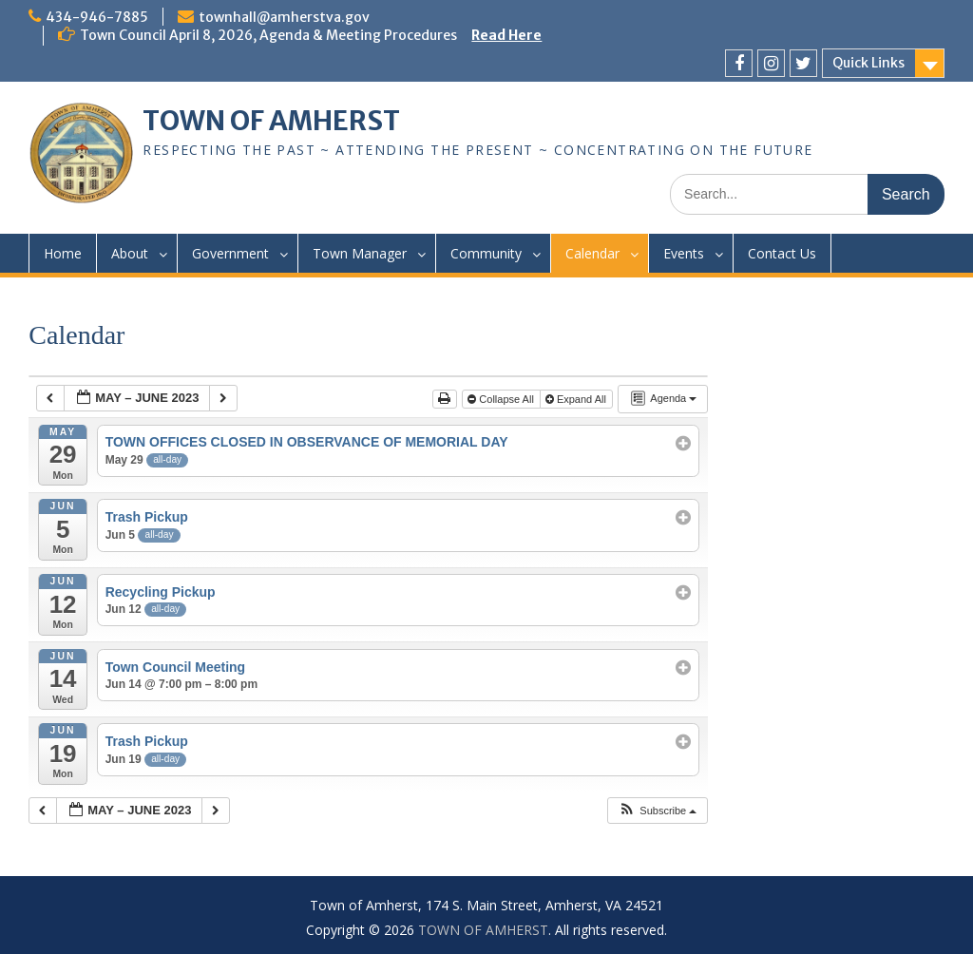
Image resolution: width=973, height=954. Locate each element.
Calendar (592, 253)
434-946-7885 (97, 17)
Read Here (506, 35)
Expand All (577, 399)
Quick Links (868, 62)
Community (486, 253)
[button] (657, 811)
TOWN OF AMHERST (271, 121)
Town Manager (360, 253)
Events (683, 253)
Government (230, 253)
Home (63, 253)
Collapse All (502, 399)
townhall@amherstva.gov (284, 17)
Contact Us (782, 253)
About (129, 253)
